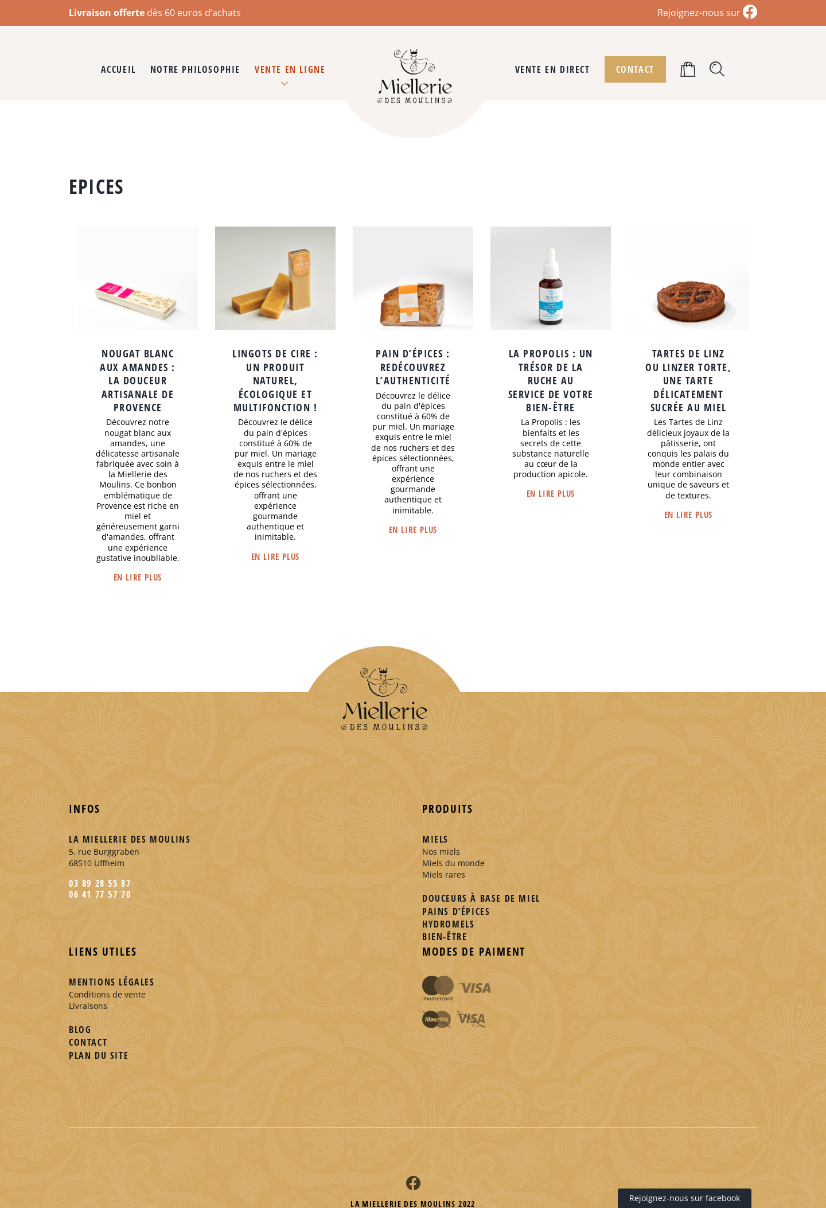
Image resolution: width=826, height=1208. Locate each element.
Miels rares (443, 874)
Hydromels (448, 924)
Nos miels (441, 851)
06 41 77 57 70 (100, 894)
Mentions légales (112, 982)
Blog (80, 1029)
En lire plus (138, 577)
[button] (718, 69)
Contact (88, 1042)
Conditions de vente (107, 994)
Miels (435, 839)
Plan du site (98, 1055)
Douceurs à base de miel (481, 898)
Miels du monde (453, 863)
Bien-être (444, 936)
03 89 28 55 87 (100, 883)
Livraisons (88, 1005)
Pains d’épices (456, 911)
